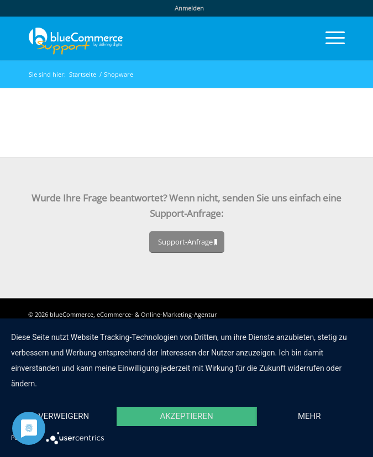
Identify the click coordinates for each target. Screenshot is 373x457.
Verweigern (63, 416)
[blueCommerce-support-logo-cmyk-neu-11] (155, 38)
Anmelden (189, 8)
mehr (309, 416)
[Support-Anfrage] (186, 242)
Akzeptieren (186, 416)
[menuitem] (189, 8)
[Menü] (329, 38)
